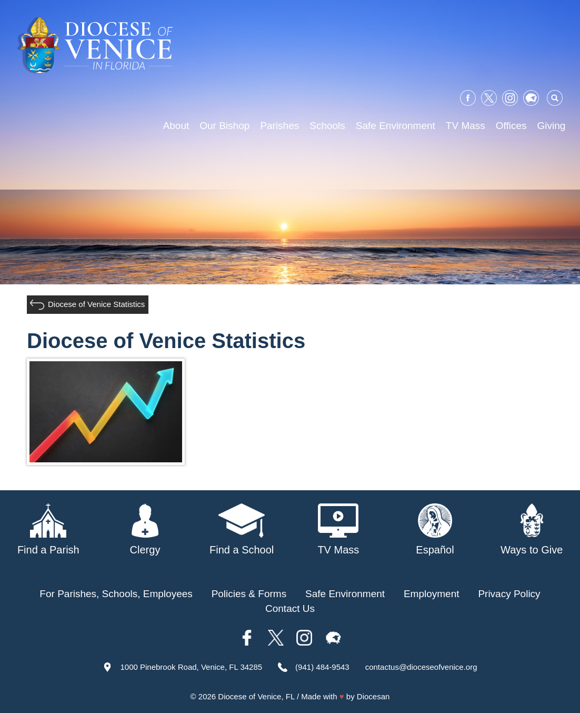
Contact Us (290, 608)
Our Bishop (224, 125)
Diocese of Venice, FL (256, 696)
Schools (327, 125)
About (176, 125)
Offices (511, 125)
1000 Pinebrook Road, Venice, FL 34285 (191, 666)
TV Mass (465, 125)
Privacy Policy (509, 593)
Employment (431, 593)
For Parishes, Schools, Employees (115, 593)
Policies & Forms (249, 593)
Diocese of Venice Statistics (96, 304)
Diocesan (373, 696)
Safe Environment (395, 125)
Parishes (279, 125)
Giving (551, 125)
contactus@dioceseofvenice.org (421, 666)
